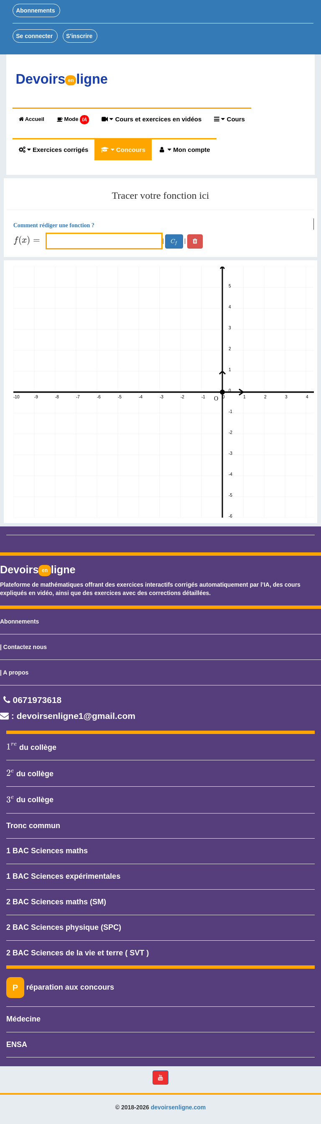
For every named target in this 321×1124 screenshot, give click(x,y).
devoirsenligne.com (178, 1107)
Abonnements (36, 10)
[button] (160, 1077)
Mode (73, 119)
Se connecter (35, 36)
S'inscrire (80, 36)
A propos (15, 672)
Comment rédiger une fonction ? (53, 225)
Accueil (31, 119)
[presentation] (28, 241)
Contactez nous (25, 647)
